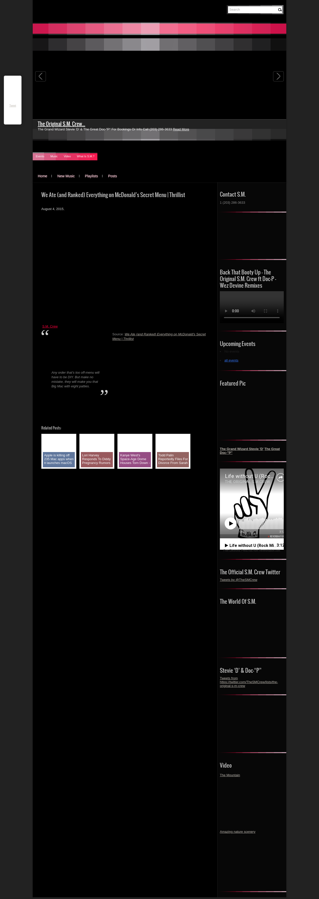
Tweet (12, 105)
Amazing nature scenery (237, 832)
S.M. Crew (50, 326)
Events (40, 156)
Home (42, 176)
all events (231, 360)
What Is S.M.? (85, 156)
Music (54, 156)
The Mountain (230, 775)
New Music (66, 176)
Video (67, 156)
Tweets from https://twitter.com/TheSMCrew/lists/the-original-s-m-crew (249, 682)
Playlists (91, 176)
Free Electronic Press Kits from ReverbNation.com (251, 550)
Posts (112, 176)
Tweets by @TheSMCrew (238, 580)
